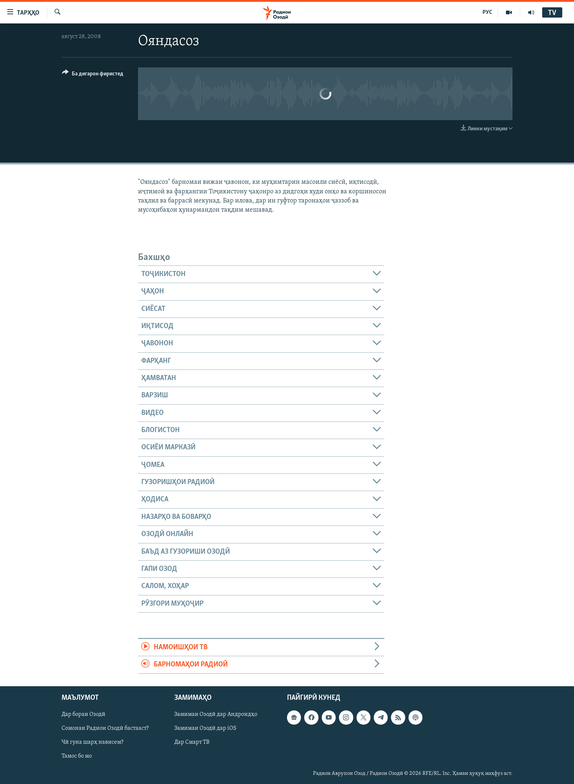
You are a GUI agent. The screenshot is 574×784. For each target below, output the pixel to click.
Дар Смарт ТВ (191, 742)
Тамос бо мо (76, 756)
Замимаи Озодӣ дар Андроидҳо (215, 714)
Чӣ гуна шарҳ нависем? (92, 742)
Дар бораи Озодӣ (83, 714)
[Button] (92, 74)
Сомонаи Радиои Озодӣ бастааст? (105, 728)
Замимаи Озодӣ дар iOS (205, 728)
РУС (487, 12)
